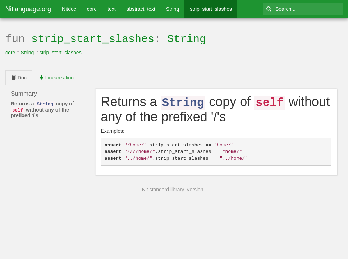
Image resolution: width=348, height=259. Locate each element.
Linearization (56, 77)
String (172, 9)
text (111, 9)
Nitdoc (69, 9)
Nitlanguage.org (28, 9)
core (92, 9)
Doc (19, 77)
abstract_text (141, 9)
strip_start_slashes (211, 9)
